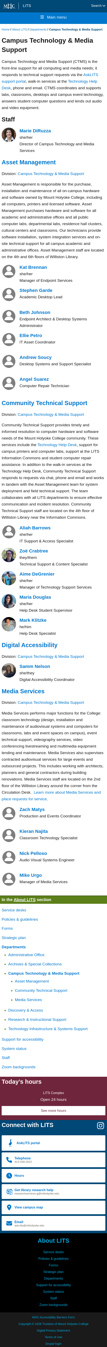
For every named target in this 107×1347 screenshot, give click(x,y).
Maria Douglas (35, 597)
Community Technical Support (44, 403)
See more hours (53, 1110)
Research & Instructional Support (37, 1019)
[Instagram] (100, 1127)
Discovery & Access (25, 1010)
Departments (37, 29)
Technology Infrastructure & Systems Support (48, 1029)
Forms (7, 928)
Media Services (23, 691)
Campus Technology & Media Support (51, 174)
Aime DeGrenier (36, 574)
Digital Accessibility (30, 645)
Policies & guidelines (20, 919)
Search (98, 5)
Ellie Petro (30, 335)
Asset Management (29, 162)
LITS (27, 6)
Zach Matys (32, 809)
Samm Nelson (34, 666)
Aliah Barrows (35, 527)
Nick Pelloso (33, 853)
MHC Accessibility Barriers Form (53, 1317)
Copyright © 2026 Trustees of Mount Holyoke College (53, 1324)
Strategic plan (14, 938)
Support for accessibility (23, 1039)
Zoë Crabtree (33, 551)
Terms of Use (53, 1337)
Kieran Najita (33, 831)
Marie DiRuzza (35, 130)
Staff (6, 1058)
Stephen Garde (35, 290)
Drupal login (53, 1343)
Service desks (14, 910)
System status (14, 1048)
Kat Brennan (33, 267)
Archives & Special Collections (35, 964)
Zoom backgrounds (18, 1067)
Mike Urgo (30, 875)
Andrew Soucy (35, 357)
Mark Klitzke (32, 620)
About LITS (19, 29)
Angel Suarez (34, 379)
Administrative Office (26, 955)
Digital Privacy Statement (53, 1330)
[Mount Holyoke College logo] (10, 6)
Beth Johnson (34, 312)
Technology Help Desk (57, 445)
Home (5, 29)
